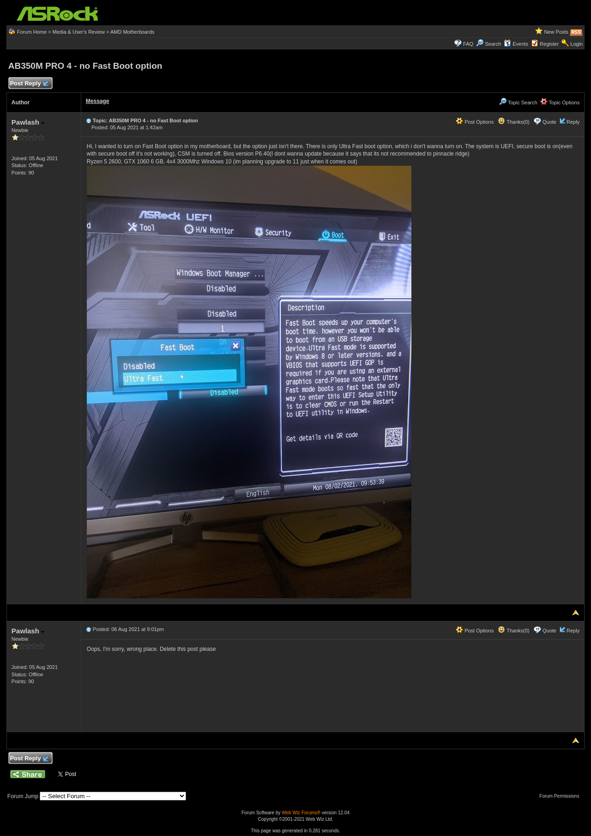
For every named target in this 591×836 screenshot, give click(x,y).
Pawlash (28, 122)
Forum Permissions (561, 796)
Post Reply (29, 84)
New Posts (556, 32)
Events (516, 44)
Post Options (475, 122)
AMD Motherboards (132, 32)
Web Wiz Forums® (301, 812)
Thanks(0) (513, 122)
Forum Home (32, 32)
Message (97, 101)
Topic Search (518, 102)
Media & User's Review (79, 32)
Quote (549, 122)
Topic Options (560, 102)
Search (493, 44)
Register (549, 44)
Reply (573, 122)
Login (576, 44)
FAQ (468, 44)
